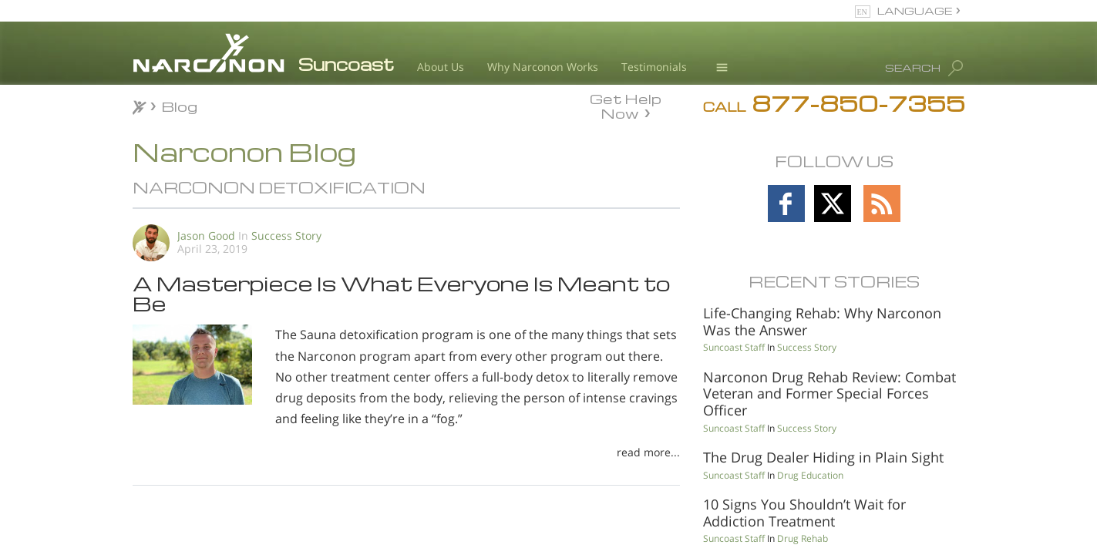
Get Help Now (625, 104)
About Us (440, 66)
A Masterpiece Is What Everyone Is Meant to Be (401, 293)
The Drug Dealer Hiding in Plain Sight (823, 457)
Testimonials (654, 66)
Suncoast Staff (734, 347)
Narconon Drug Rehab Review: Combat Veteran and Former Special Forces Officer (829, 393)
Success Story (286, 235)
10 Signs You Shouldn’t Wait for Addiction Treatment (804, 512)
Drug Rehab (802, 538)
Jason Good (206, 235)
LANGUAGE (914, 10)
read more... (648, 452)
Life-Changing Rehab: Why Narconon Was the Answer (822, 321)
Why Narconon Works (542, 66)
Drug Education (810, 475)
